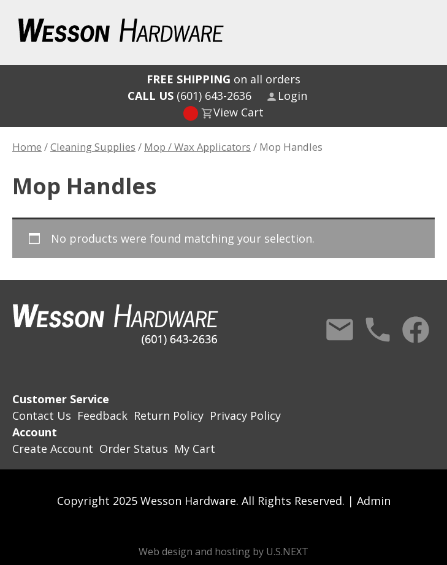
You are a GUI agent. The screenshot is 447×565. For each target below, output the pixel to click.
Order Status (133, 448)
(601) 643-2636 (189, 95)
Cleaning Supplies (93, 147)
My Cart (194, 448)
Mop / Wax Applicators (197, 147)
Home (27, 147)
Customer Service (60, 399)
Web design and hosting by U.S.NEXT (223, 551)
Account (34, 432)
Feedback (102, 415)
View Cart (238, 112)
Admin (374, 500)
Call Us (378, 330)
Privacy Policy (245, 415)
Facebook (416, 330)
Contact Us (340, 330)
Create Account (52, 448)
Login (292, 95)
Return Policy (169, 415)
